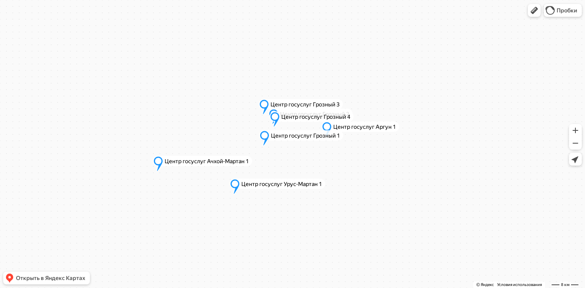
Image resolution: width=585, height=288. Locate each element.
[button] (534, 10)
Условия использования (519, 284)
